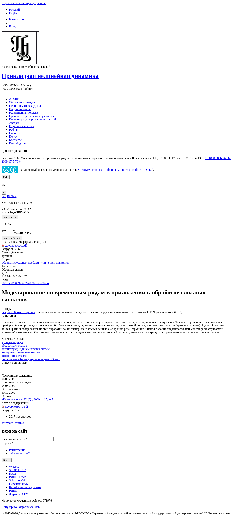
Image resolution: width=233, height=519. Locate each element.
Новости (14, 133)
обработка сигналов (14, 347)
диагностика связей (14, 358)
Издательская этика (21, 126)
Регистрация (17, 19)
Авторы (14, 122)
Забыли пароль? (19, 455)
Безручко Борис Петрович (18, 314)
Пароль (7, 445)
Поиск (13, 136)
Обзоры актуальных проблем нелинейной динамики (35, 265)
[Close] (4, 193)
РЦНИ (13, 493)
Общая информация (22, 102)
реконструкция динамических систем (26, 351)
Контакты (15, 140)
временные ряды (12, 344)
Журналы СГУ (18, 496)
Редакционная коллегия (24, 112)
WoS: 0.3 (14, 469)
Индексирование (20, 109)
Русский (14, 9)
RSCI (12, 475)
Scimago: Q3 (17, 482)
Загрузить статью (13, 425)
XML (5, 177)
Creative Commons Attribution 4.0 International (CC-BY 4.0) (115, 169)
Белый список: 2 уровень (25, 489)
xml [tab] (4, 196)
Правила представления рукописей (31, 116)
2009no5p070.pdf (16, 247)
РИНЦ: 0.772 (17, 479)
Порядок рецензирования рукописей (32, 119)
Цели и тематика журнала (25, 105)
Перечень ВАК (18, 486)
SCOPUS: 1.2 (17, 472)
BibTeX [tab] (11, 196)
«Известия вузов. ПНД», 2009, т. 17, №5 (27, 401)
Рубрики (14, 129)
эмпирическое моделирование (21, 354)
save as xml (9, 218)
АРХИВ (14, 99)
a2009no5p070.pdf (16, 408)
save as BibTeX (11, 240)
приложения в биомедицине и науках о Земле (31, 361)
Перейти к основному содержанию (24, 3)
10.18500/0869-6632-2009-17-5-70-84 (25, 285)
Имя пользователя (14, 441)
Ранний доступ (18, 143)
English (13, 13)
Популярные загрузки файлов (21, 509)
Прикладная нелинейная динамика (50, 75)
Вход (12, 26)
